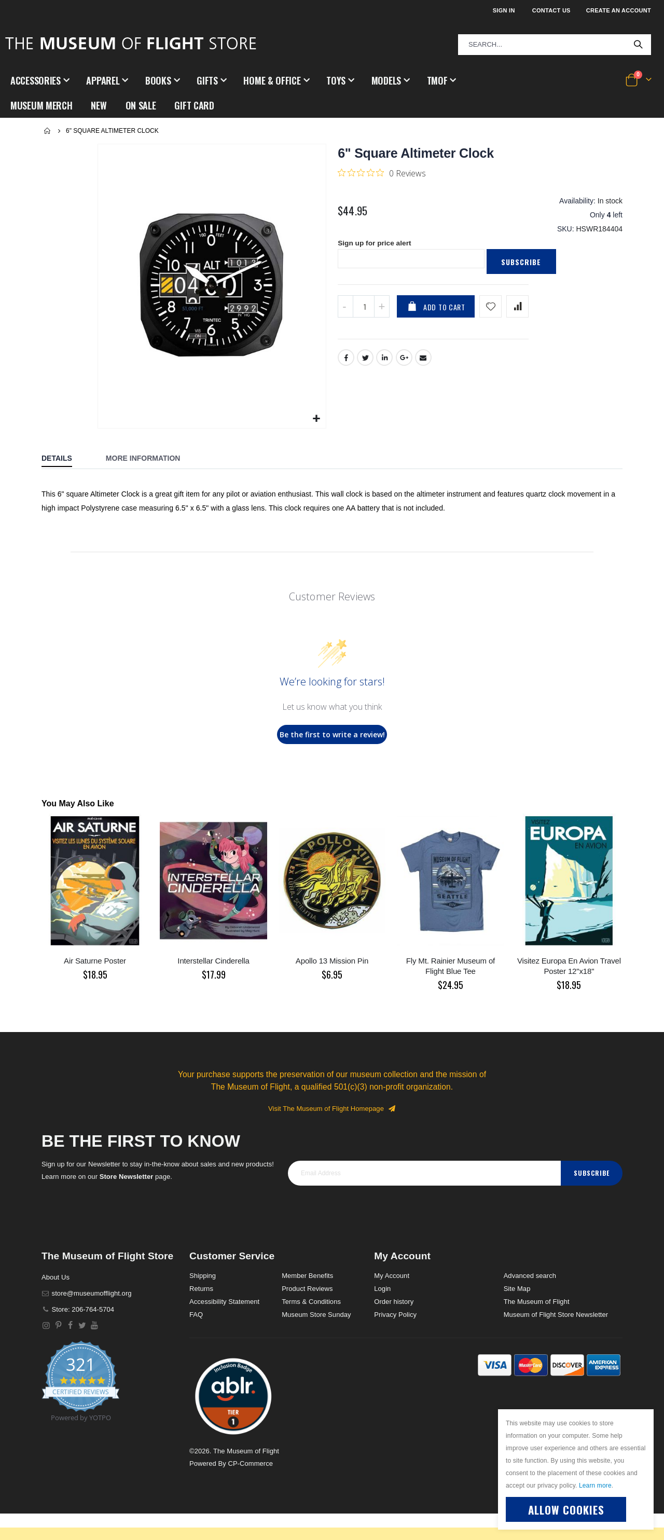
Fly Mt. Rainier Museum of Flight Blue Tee (450, 965)
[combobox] (554, 44)
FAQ (196, 1314)
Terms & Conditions (311, 1301)
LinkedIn (385, 360)
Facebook (346, 360)
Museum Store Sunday (316, 1314)
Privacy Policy (395, 1314)
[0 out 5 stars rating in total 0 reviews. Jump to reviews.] (382, 173)
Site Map (517, 1288)
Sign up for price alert (375, 245)
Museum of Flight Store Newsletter (556, 1314)
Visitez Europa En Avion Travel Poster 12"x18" (569, 965)
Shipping (202, 1276)
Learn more (595, 1485)
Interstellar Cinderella (213, 960)
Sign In (504, 10)
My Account (391, 1276)
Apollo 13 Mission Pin (332, 960)
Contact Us (551, 10)
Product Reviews (307, 1288)
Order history (393, 1301)
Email (423, 360)
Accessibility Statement (224, 1301)
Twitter (365, 360)
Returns (201, 1288)
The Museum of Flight (537, 1301)
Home (47, 131)
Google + (404, 360)
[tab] (65, 459)
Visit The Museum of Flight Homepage (332, 1108)
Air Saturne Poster (95, 960)
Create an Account (618, 10)
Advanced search (530, 1276)
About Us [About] (56, 1277)
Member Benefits (307, 1276)
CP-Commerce (250, 1463)
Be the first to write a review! (332, 734)
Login (382, 1288)
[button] (317, 419)
